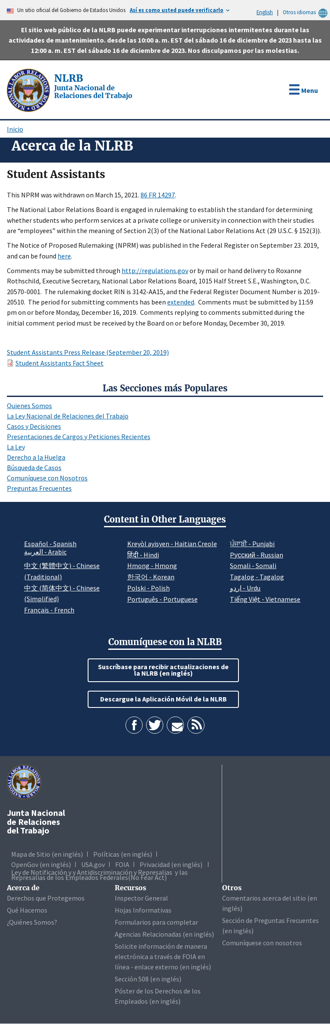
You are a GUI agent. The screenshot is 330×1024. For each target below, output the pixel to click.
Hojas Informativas (143, 910)
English (265, 12)
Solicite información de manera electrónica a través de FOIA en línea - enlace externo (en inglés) (163, 956)
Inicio (15, 129)
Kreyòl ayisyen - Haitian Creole (172, 543)
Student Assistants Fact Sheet (59, 363)
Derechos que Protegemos (46, 898)
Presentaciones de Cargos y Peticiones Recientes (78, 436)
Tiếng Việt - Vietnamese (265, 599)
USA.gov (93, 864)
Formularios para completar (156, 922)
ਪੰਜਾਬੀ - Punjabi (252, 543)
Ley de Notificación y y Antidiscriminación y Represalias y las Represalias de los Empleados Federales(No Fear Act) (99, 875)
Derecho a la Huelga (36, 457)
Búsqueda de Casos (34, 467)
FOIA (122, 864)
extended (180, 302)
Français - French (49, 610)
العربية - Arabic (45, 552)
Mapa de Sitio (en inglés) (47, 854)
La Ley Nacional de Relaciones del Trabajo (67, 416)
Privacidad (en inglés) (171, 864)
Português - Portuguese (162, 599)
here (64, 256)
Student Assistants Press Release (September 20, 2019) (88, 352)
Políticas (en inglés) (122, 854)
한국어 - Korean (150, 576)
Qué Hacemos (27, 910)
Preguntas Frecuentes (39, 488)
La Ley (16, 447)
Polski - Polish (148, 588)
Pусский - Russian (256, 554)
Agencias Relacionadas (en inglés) (164, 934)
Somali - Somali (253, 565)
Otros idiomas (306, 12)
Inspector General (141, 898)
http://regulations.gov (155, 270)
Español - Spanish (50, 543)
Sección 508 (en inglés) (148, 979)
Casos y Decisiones (34, 426)
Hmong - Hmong (152, 565)
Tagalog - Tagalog (257, 576)
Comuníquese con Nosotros (47, 478)
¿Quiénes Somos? (32, 922)
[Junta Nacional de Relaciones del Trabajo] (29, 89)
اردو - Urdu (245, 588)
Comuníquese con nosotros (262, 942)
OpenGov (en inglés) (41, 864)
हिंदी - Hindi (143, 554)
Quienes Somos (29, 405)
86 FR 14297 (158, 195)
